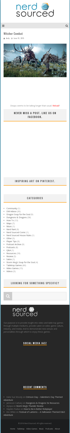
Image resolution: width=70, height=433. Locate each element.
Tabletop (20, 429)
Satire (9, 259)
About (57, 429)
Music (9, 226)
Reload (56, 105)
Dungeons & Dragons (16, 217)
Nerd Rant (11, 229)
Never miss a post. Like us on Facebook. (35, 115)
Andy (8, 38)
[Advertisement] (35, 153)
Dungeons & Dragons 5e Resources (42, 403)
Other (9, 238)
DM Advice (11, 211)
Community (11, 208)
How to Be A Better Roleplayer (38, 409)
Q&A (8, 250)
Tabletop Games (14, 265)
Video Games (12, 268)
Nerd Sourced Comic (16, 232)
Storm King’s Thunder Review (29, 406)
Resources (11, 253)
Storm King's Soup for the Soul (20, 262)
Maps (9, 223)
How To (10, 220)
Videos (9, 271)
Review (9, 256)
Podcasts (10, 247)
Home (12, 429)
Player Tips (11, 241)
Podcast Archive (13, 244)
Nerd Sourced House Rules (18, 235)
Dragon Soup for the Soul (18, 214)
